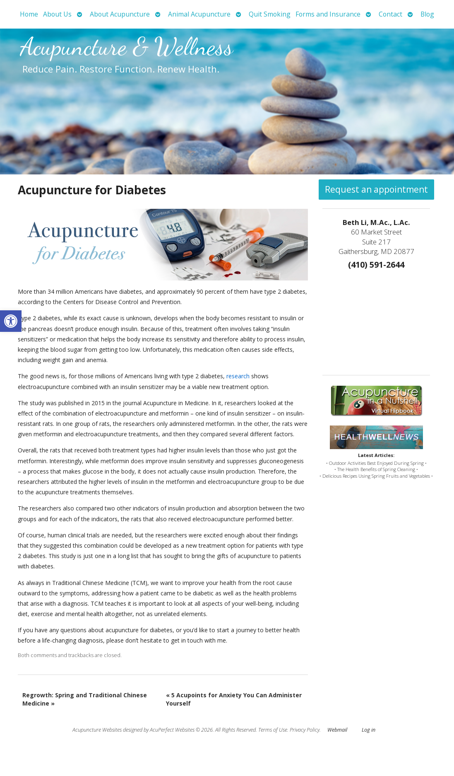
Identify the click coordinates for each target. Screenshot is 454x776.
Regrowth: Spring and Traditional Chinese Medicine (84, 699)
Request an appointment (376, 189)
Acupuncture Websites (97, 729)
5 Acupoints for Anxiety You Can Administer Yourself (234, 699)
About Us (57, 14)
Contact (390, 14)
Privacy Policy (304, 729)
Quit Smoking (270, 14)
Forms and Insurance (327, 14)
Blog (427, 14)
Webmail (337, 729)
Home (29, 14)
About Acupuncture (120, 14)
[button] (11, 321)
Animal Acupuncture (199, 14)
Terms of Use (272, 729)
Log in (368, 729)
